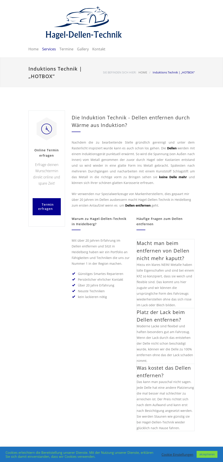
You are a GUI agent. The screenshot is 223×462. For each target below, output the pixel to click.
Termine (66, 49)
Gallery (83, 49)
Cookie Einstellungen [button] (177, 454)
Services (49, 49)
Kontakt (98, 49)
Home (33, 49)
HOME (142, 72)
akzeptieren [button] (207, 454)
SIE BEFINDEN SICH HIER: (119, 72)
